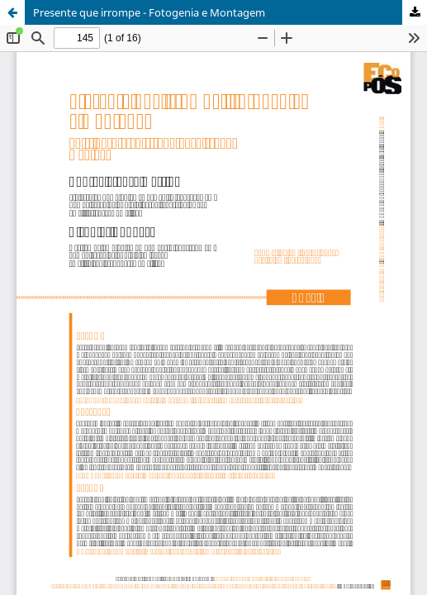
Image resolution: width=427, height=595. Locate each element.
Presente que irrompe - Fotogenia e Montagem (149, 12)
